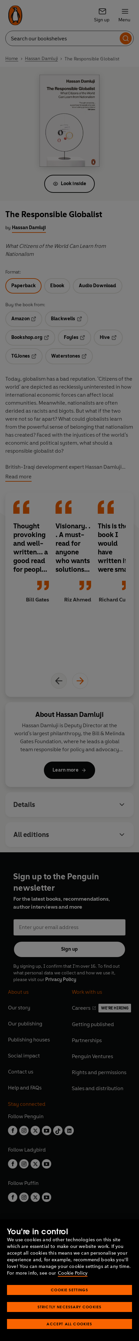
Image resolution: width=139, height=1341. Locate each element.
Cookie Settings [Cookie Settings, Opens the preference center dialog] (69, 1289)
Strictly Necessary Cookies (70, 1306)
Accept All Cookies (69, 1323)
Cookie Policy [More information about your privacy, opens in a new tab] (72, 1273)
